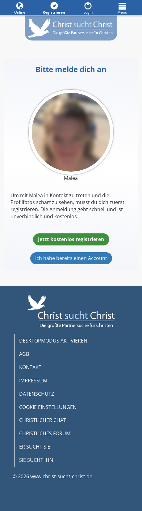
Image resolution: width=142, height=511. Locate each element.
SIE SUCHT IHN (36, 460)
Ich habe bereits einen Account (71, 258)
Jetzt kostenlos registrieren (71, 239)
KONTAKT (30, 367)
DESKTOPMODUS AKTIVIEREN (53, 340)
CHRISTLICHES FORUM (44, 433)
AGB (24, 354)
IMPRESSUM (33, 380)
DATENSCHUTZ (36, 393)
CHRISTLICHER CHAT (42, 420)
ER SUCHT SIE (34, 446)
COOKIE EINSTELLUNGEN (48, 407)
